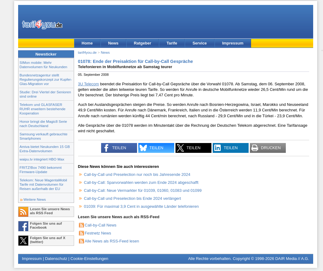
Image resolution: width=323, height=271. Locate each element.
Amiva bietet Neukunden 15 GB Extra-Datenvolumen (45, 149)
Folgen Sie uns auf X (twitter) (47, 240)
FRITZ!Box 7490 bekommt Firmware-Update (41, 169)
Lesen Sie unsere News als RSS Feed (50, 211)
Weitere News (35, 199)
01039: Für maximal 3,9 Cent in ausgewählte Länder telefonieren (141, 206)
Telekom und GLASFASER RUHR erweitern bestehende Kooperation (42, 109)
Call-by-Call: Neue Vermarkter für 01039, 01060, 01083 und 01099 (143, 190)
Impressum (232, 43)
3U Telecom (88, 84)
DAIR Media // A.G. (292, 258)
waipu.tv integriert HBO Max (42, 159)
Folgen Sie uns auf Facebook (46, 225)
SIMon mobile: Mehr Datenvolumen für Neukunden (43, 64)
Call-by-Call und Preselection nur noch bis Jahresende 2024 (137, 174)
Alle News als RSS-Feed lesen (112, 241)
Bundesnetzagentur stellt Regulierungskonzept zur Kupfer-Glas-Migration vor (46, 79)
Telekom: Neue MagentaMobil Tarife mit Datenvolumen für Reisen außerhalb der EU (43, 184)
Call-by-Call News (100, 225)
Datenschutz (56, 258)
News (113, 43)
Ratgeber (142, 43)
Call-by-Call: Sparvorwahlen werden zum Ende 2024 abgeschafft (141, 182)
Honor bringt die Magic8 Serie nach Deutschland (43, 123)
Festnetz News (98, 233)
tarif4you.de (87, 52)
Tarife (172, 43)
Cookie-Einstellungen (89, 258)
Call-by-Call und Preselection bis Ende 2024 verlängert (132, 198)
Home (87, 43)
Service (199, 43)
